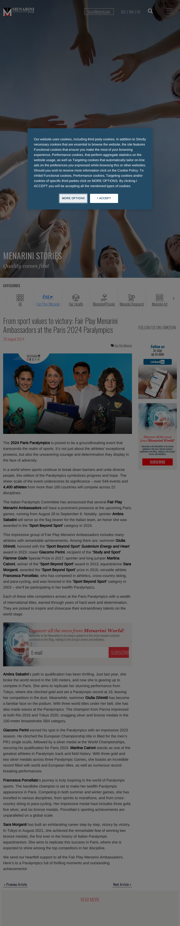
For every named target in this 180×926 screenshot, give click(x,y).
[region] (90, 168)
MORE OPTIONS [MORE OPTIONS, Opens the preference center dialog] (73, 198)
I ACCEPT (104, 198)
